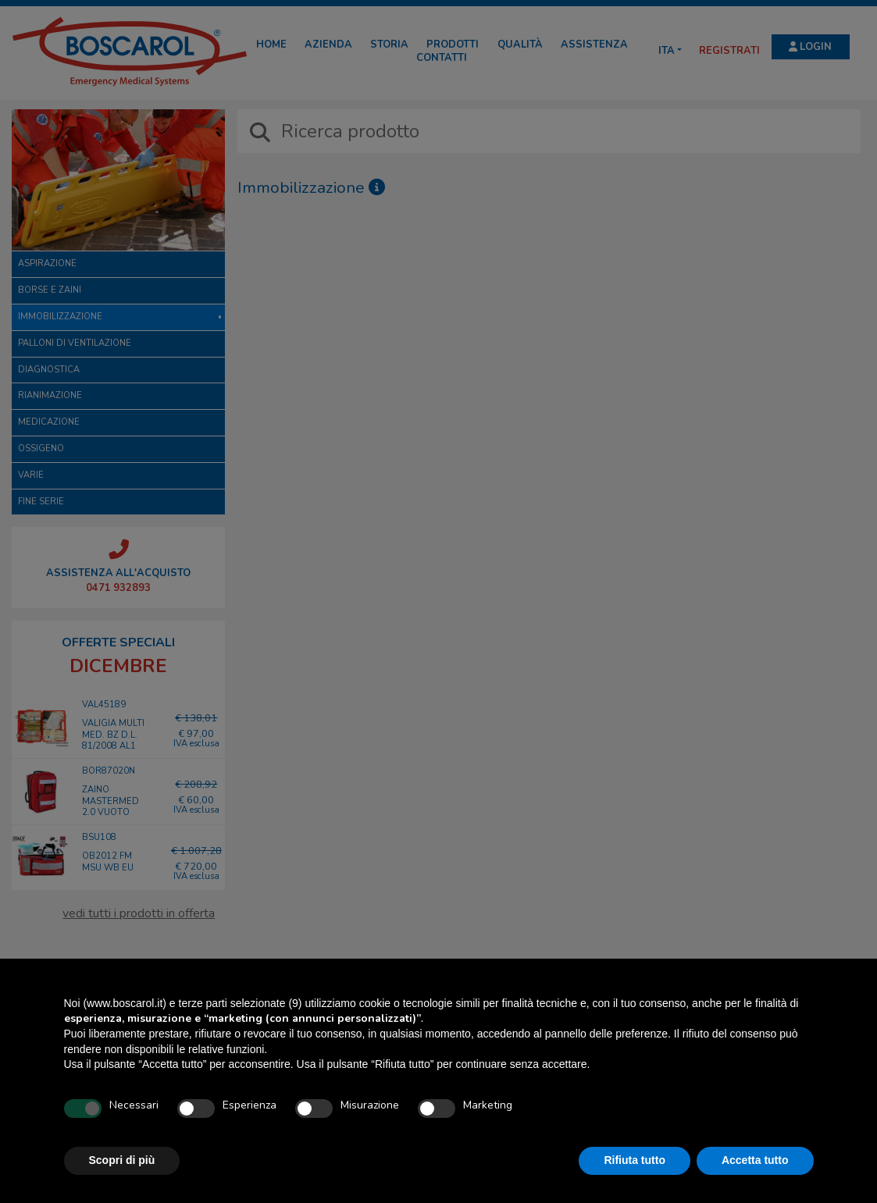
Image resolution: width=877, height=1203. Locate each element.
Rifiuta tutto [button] (634, 1160)
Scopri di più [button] (122, 1160)
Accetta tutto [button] (755, 1160)
